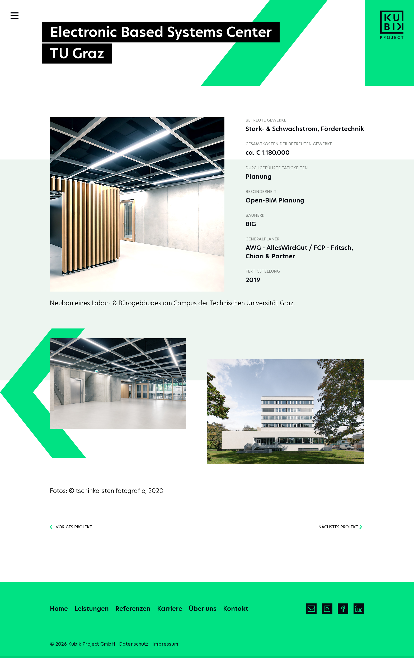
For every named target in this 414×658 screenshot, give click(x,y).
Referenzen (132, 608)
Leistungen (91, 608)
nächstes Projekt (340, 527)
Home (59, 608)
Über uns (203, 608)
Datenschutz (133, 644)
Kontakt (235, 608)
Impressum (165, 644)
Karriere (169, 608)
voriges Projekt (71, 527)
